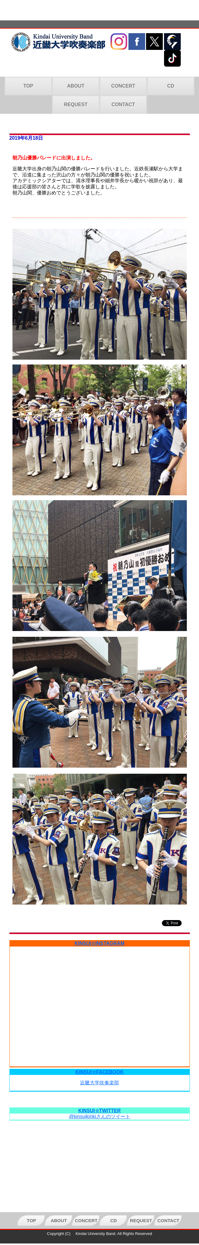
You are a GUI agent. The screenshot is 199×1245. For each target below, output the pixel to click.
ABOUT (76, 86)
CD (170, 86)
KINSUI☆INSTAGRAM (99, 943)
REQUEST (75, 104)
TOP (28, 86)
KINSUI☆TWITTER (99, 1110)
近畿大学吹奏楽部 (99, 1082)
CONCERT (123, 86)
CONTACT (123, 104)
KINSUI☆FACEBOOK (99, 1072)
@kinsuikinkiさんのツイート (99, 1116)
